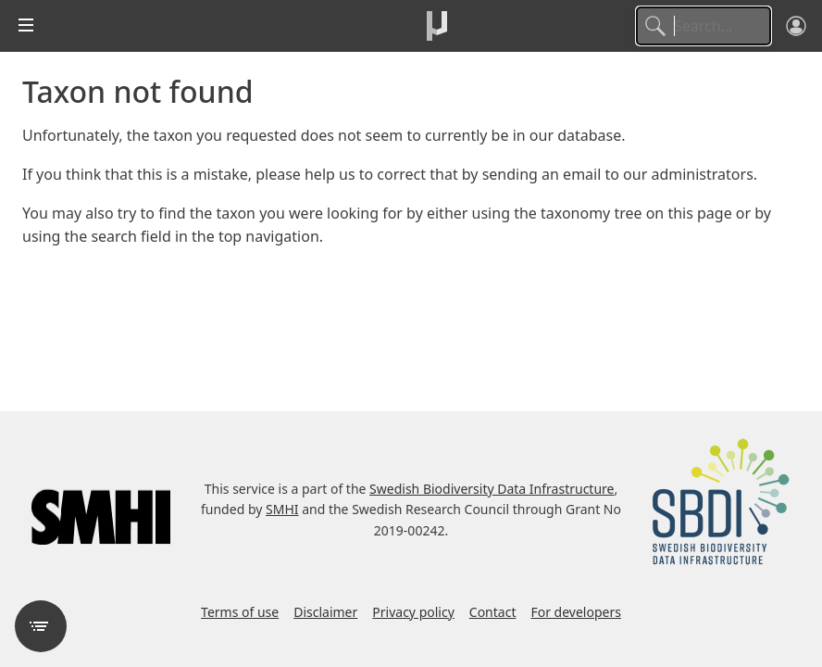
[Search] (703, 25)
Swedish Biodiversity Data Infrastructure (491, 488)
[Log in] (796, 26)
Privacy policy (413, 612)
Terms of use (240, 612)
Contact (493, 612)
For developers (575, 612)
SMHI (282, 509)
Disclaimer (325, 612)
